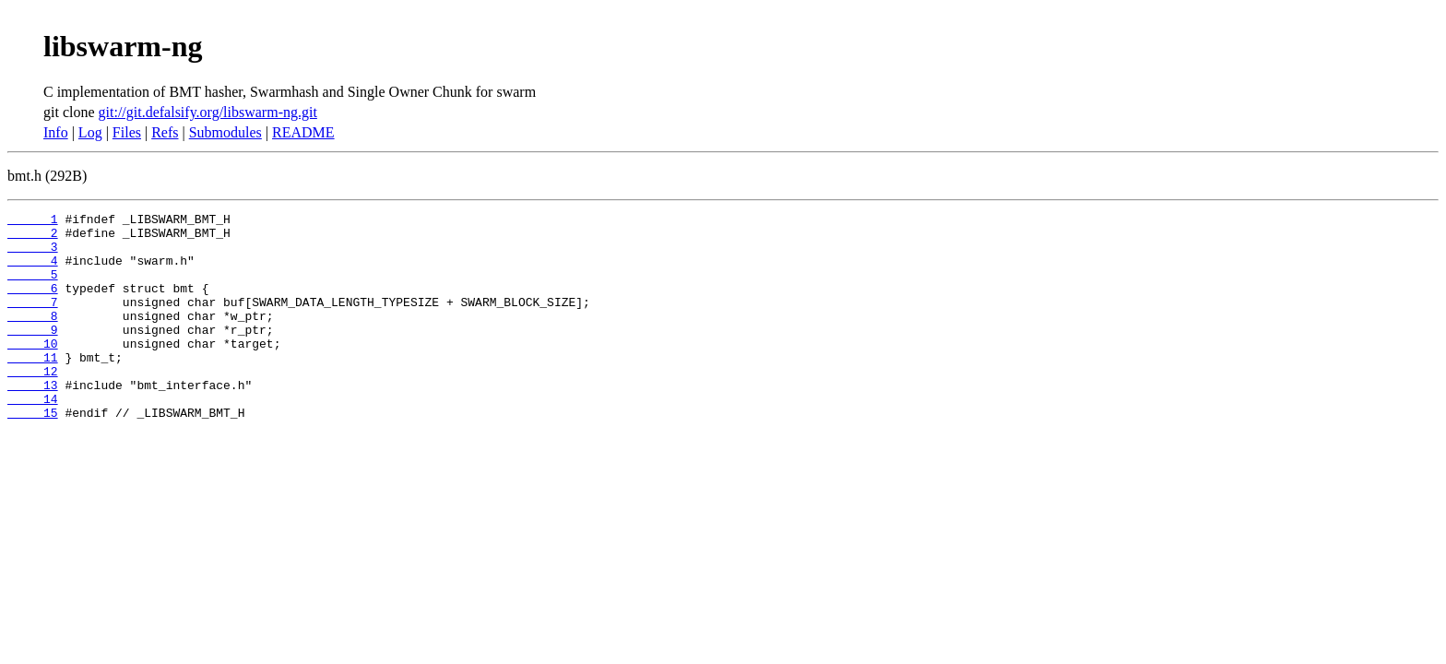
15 (32, 453)
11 (32, 387)
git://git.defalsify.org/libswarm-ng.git (208, 112)
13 (32, 420)
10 (32, 370)
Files (127, 132)
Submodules (225, 132)
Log (90, 132)
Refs (164, 132)
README (303, 132)
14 (32, 437)
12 (32, 404)
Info (55, 132)
